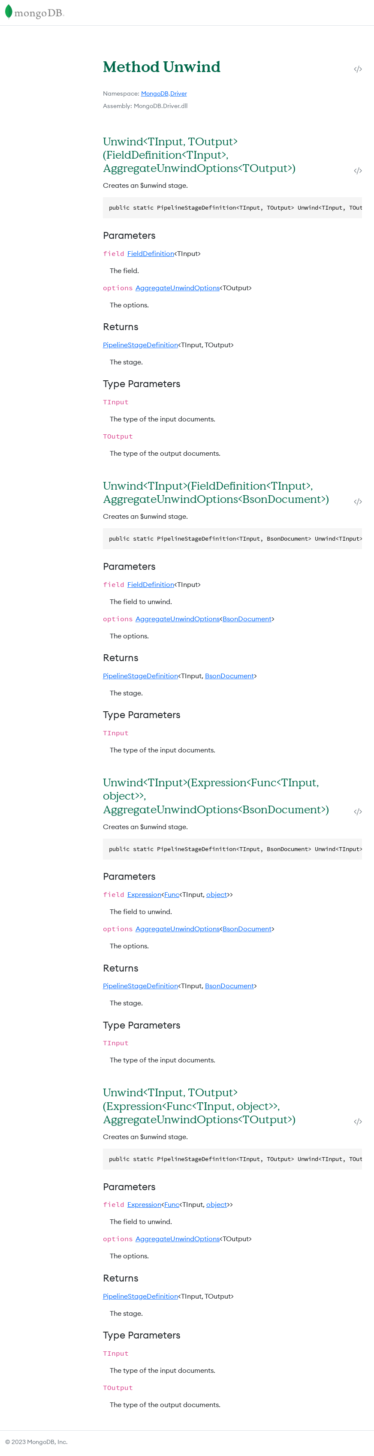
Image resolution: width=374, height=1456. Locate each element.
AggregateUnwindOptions (178, 287)
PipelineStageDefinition (140, 344)
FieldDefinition (150, 253)
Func (171, 894)
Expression (144, 894)
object (216, 894)
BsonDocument (247, 618)
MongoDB (155, 93)
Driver (178, 93)
